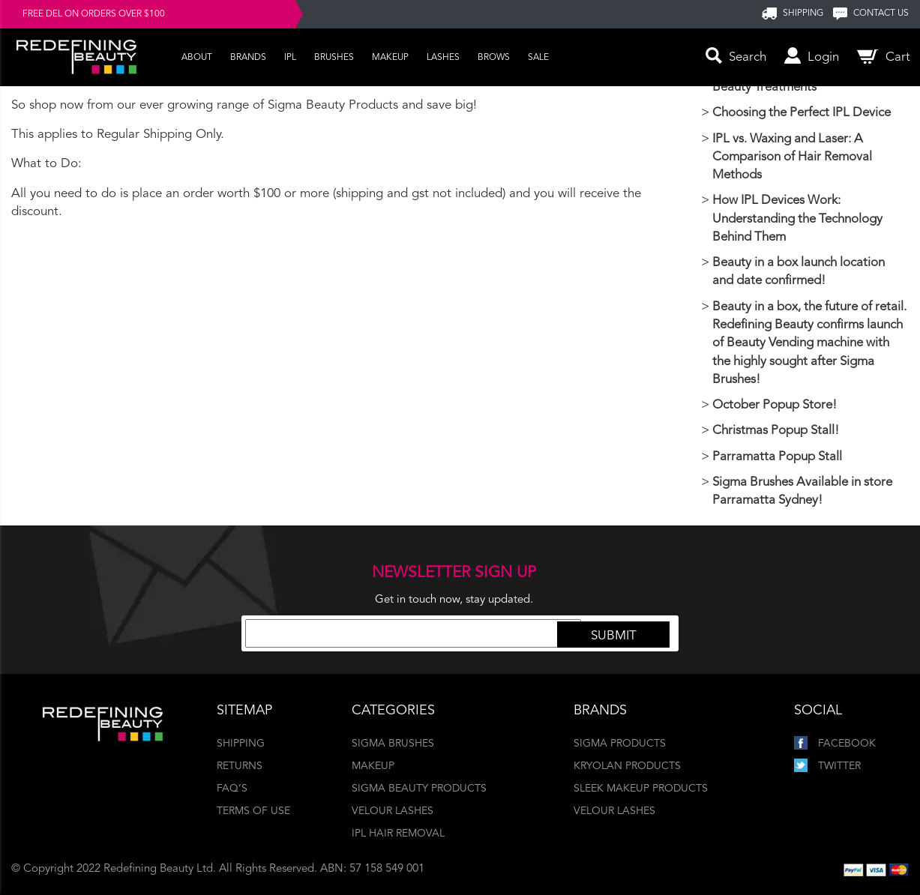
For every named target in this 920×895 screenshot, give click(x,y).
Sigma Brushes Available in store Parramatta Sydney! (802, 491)
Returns (239, 766)
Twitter (827, 766)
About (196, 57)
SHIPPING (803, 13)
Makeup (390, 57)
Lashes (443, 57)
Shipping (241, 743)
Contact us (881, 13)
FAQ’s (232, 788)
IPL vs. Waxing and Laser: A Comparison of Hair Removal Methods (792, 157)
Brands (248, 57)
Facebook (835, 743)
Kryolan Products (627, 766)
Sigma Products (620, 743)
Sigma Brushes (393, 743)
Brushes (334, 57)
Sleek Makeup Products (641, 788)
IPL (290, 57)
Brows (494, 57)
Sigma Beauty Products (419, 788)
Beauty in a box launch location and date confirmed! (798, 271)
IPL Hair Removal (398, 833)
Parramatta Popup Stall (777, 456)
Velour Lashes (392, 811)
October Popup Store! (774, 405)
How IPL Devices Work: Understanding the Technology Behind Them (797, 219)
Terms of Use (253, 811)
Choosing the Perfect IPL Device (801, 112)
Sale (538, 57)
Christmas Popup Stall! (775, 430)
